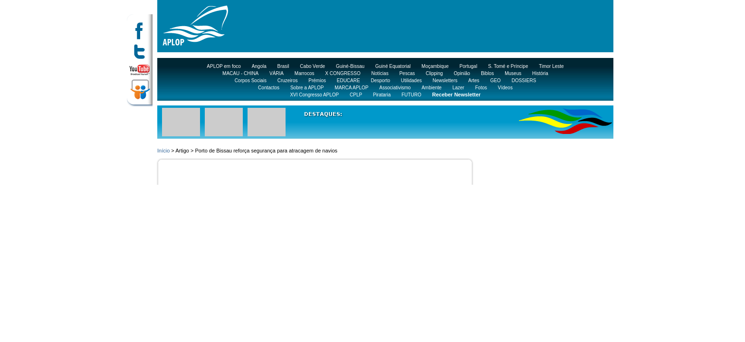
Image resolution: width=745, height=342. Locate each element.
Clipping (434, 73)
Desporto (380, 80)
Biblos (487, 73)
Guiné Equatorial (393, 66)
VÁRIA (276, 73)
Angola (259, 66)
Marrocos (305, 73)
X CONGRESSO (342, 73)
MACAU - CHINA (240, 73)
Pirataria (382, 94)
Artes (473, 80)
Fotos (481, 87)
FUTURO (411, 94)
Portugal (468, 66)
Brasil (283, 66)
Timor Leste (551, 66)
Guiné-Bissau (350, 66)
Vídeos (505, 87)
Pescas (407, 73)
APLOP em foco (224, 66)
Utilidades (411, 80)
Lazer (458, 87)
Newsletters (444, 80)
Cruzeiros (287, 80)
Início (163, 150)
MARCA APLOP (351, 87)
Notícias (380, 73)
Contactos (268, 87)
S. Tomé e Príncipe (508, 66)
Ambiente (431, 87)
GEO (495, 80)
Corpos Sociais (251, 80)
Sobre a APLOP (307, 87)
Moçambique (435, 66)
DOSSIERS (524, 80)
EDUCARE (348, 80)
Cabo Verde (312, 66)
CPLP (356, 94)
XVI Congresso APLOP (314, 94)
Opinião (462, 73)
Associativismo (395, 87)
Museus (513, 73)
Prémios (317, 80)
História (540, 73)
